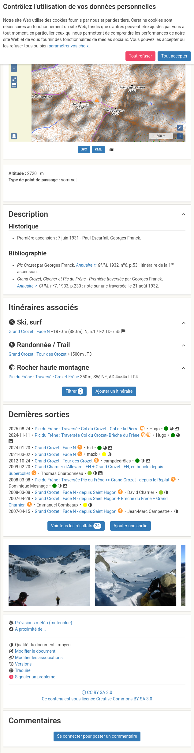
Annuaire (84, 265)
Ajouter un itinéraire (113, 391)
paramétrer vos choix (69, 43)
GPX (84, 149)
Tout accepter (174, 53)
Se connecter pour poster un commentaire (97, 736)
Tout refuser (140, 53)
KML (98, 149)
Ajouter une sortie (130, 525)
